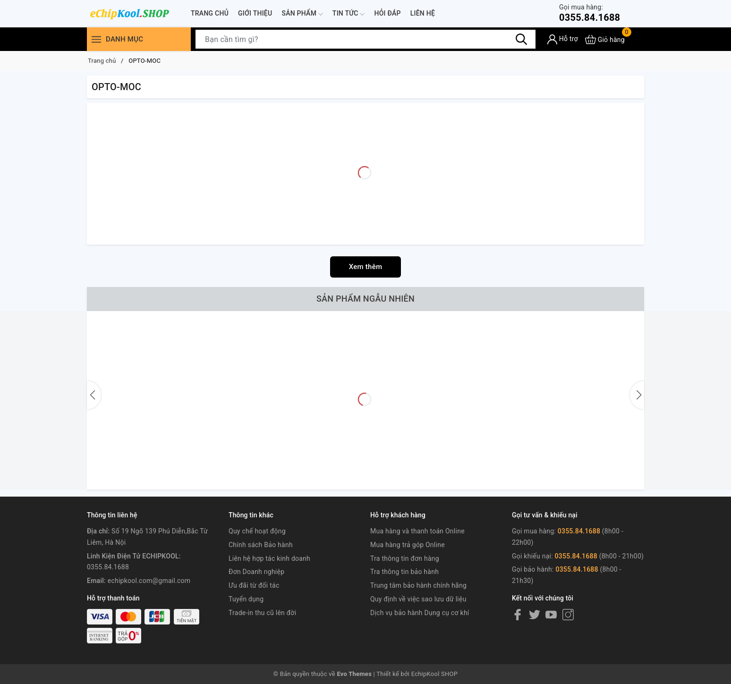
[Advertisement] (365, 174)
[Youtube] (551, 614)
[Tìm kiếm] (521, 39)
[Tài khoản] (562, 39)
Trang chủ (210, 13)
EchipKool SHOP (434, 673)
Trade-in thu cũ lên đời (262, 612)
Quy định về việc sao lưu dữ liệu (418, 599)
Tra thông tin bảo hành (404, 571)
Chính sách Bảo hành (261, 545)
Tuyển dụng (246, 599)
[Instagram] (568, 614)
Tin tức (348, 14)
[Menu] (96, 39)
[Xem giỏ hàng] (605, 39)
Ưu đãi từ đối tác (254, 585)
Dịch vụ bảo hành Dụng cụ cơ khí (419, 612)
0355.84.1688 (589, 13)
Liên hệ (422, 13)
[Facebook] (517, 614)
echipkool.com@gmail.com (149, 580)
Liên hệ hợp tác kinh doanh (269, 558)
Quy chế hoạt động (257, 531)
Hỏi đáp (387, 13)
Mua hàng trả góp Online (407, 545)
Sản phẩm (302, 14)
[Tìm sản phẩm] (366, 39)
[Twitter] (534, 614)
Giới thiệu (255, 13)
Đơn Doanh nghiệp (256, 571)
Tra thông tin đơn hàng (404, 558)
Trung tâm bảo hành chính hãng (418, 585)
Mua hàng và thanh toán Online (417, 531)
